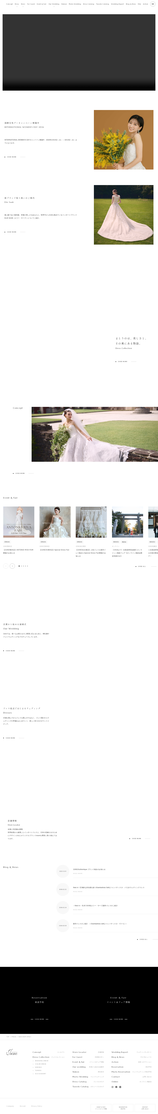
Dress (17, 4)
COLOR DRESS (40, 1055)
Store (23, 4)
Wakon (64, 4)
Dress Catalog (88, 4)
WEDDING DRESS (41, 1051)
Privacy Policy (36, 1097)
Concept (9, 4)
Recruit (23, 1097)
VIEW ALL (142, 566)
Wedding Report (117, 4)
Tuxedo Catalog (102, 4)
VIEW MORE (11, 157)
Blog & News (131, 4)
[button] (12, 566)
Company (10, 1097)
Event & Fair (41, 4)
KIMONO (38, 1058)
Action (145, 4)
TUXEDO (38, 1061)
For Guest (31, 4)
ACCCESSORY (40, 1064)
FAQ (139, 4)
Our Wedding (54, 4)
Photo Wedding (75, 4)
